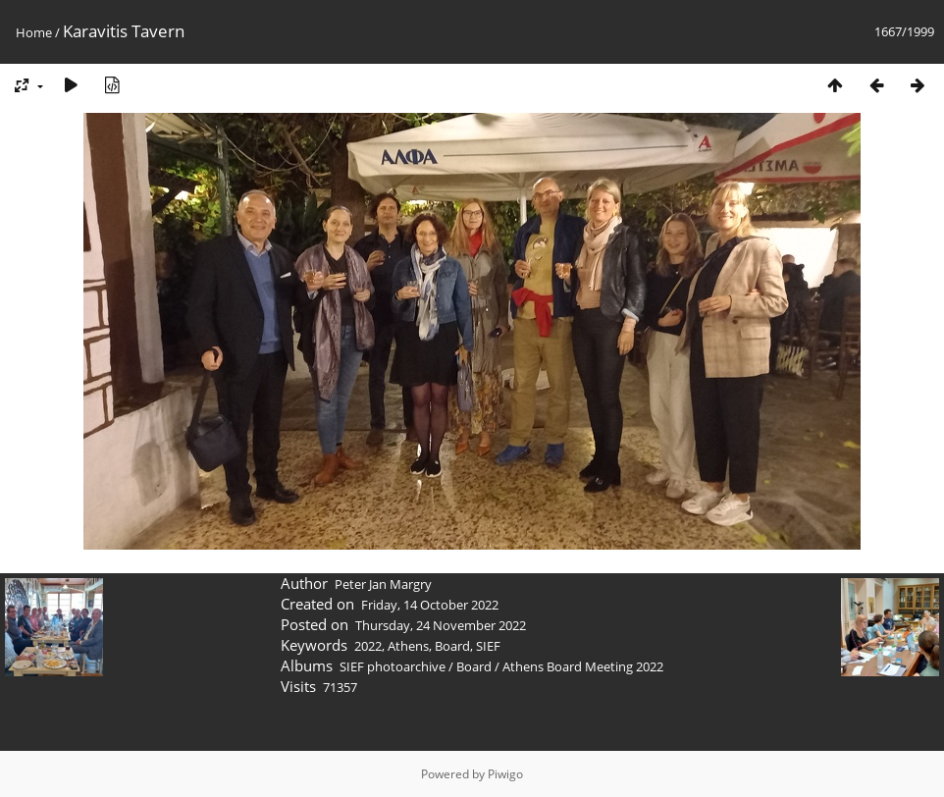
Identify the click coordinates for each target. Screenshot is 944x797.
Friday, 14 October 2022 (429, 604)
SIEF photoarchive (393, 666)
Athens (408, 646)
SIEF (488, 646)
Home (34, 32)
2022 (368, 646)
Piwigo (505, 774)
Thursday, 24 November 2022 (440, 625)
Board (452, 646)
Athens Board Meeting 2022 (582, 666)
